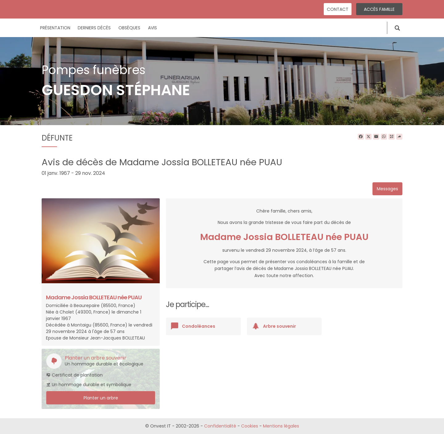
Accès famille (379, 9)
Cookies (249, 426)
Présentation (55, 28)
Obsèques (129, 28)
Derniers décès (94, 28)
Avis (152, 28)
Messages (387, 189)
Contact (337, 9)
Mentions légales (281, 426)
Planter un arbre (101, 398)
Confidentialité (220, 426)
